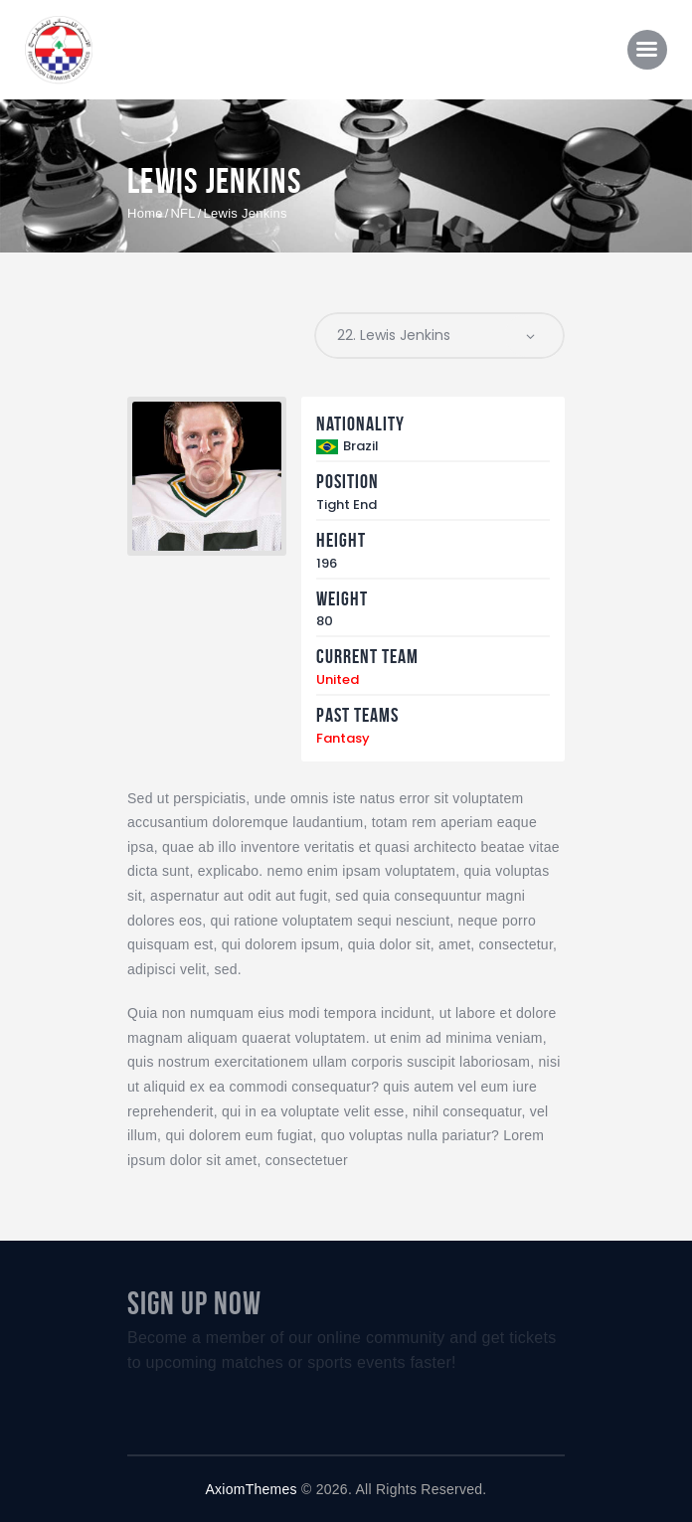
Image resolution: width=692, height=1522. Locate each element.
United (337, 679)
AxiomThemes (251, 1489)
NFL (182, 213)
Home (145, 213)
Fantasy (343, 738)
